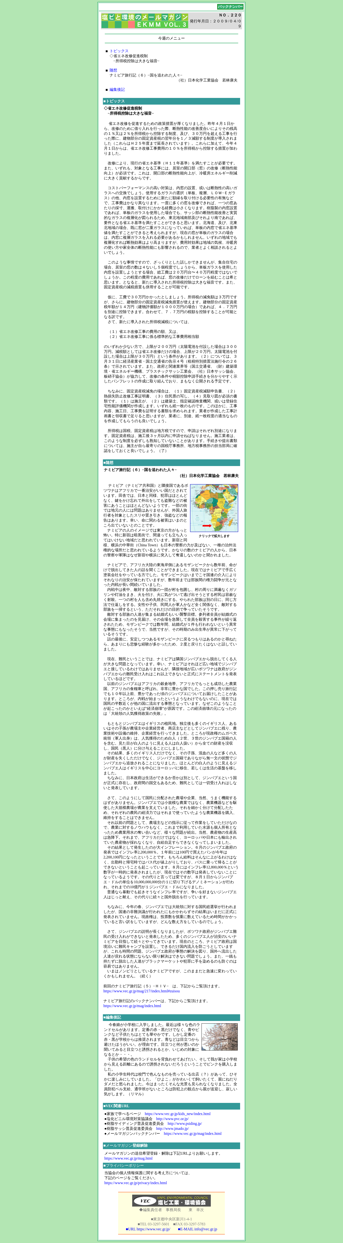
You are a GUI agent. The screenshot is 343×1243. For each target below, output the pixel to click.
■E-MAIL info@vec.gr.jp (197, 1229)
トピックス (119, 51)
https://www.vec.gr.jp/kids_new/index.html (178, 1114)
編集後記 (117, 89)
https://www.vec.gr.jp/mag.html (128, 1158)
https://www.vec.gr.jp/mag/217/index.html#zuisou (141, 991)
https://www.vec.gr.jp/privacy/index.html (135, 1183)
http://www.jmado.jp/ (172, 1128)
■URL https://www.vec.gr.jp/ (148, 1229)
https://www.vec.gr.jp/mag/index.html (132, 1006)
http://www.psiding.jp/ (185, 1123)
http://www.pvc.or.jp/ (172, 1119)
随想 (113, 70)
